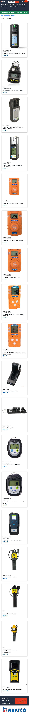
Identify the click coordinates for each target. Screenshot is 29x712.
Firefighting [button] (11, 4)
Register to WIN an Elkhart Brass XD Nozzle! (14, 12)
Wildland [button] (12, 6)
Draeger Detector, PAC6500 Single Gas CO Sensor (13, 502)
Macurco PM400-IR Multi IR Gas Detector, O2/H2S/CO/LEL (13, 315)
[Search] (17, 2)
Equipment (12, 15)
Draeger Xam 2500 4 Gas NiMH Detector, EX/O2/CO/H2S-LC (13, 127)
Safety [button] (23, 4)
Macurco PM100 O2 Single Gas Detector (13, 240)
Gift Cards (12, 9)
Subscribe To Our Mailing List (21, 700)
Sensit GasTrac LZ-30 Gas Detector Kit (12, 689)
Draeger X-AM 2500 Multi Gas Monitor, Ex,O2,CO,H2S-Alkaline (12, 166)
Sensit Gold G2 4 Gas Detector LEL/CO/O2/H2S (10, 651)
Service (2, 9)
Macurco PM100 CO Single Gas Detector (13, 203)
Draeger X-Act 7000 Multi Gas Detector (12, 540)
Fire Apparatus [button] (4, 4)
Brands (24, 6)
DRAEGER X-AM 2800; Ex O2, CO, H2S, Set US (14, 53)
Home (2, 15)
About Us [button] (7, 9)
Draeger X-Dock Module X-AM (10, 391)
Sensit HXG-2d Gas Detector (10, 577)
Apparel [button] (7, 6)
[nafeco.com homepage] (4, 1)
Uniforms (17, 6)
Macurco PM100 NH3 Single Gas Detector (13, 277)
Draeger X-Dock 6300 (8, 428)
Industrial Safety (7, 15)
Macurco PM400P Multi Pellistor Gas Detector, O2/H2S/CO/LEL (14, 353)
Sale (21, 6)
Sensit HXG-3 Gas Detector (9, 614)
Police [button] (16, 4)
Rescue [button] (2, 6)
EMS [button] (20, 4)
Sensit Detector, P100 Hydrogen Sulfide (13, 90)
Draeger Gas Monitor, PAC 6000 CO (11, 465)
